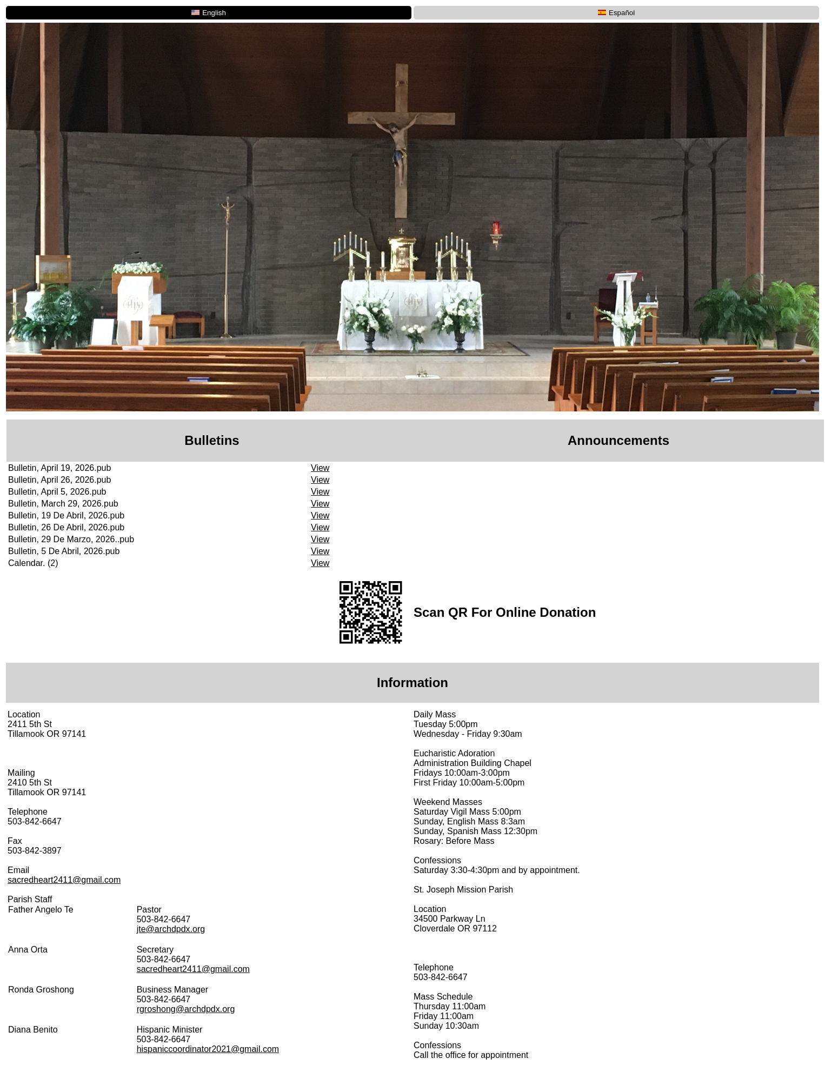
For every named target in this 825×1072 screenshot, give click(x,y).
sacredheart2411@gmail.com (64, 879)
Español (616, 13)
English (208, 13)
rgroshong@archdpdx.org (186, 1009)
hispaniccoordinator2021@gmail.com (208, 1049)
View (320, 467)
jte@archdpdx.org (171, 929)
